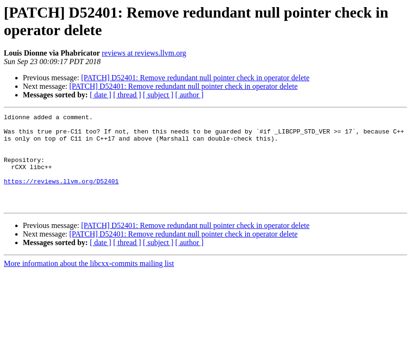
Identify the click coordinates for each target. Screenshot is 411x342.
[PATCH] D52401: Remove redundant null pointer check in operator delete (195, 78)
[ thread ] (127, 95)
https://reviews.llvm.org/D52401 (61, 195)
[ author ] (189, 95)
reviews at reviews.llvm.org (144, 53)
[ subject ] (158, 95)
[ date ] (100, 95)
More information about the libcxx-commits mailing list (89, 282)
